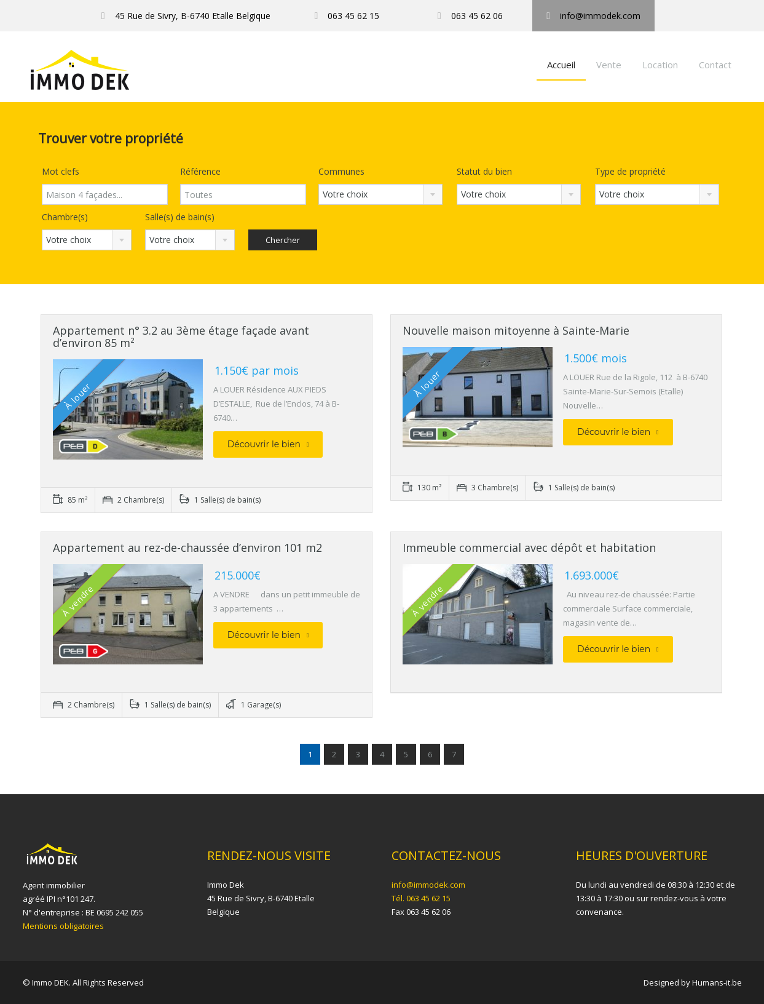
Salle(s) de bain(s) (180, 217)
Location (660, 64)
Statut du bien (484, 171)
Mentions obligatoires (63, 925)
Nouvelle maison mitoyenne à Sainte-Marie (516, 330)
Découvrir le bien (268, 444)
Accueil (561, 64)
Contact (715, 64)
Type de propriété (630, 171)
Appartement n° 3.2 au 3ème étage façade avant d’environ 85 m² (181, 336)
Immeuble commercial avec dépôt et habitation (529, 547)
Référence (200, 171)
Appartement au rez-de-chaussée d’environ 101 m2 (187, 547)
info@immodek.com (428, 884)
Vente (608, 64)
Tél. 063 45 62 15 (421, 898)
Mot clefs (60, 171)
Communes (341, 171)
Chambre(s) (65, 217)
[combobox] (380, 194)
